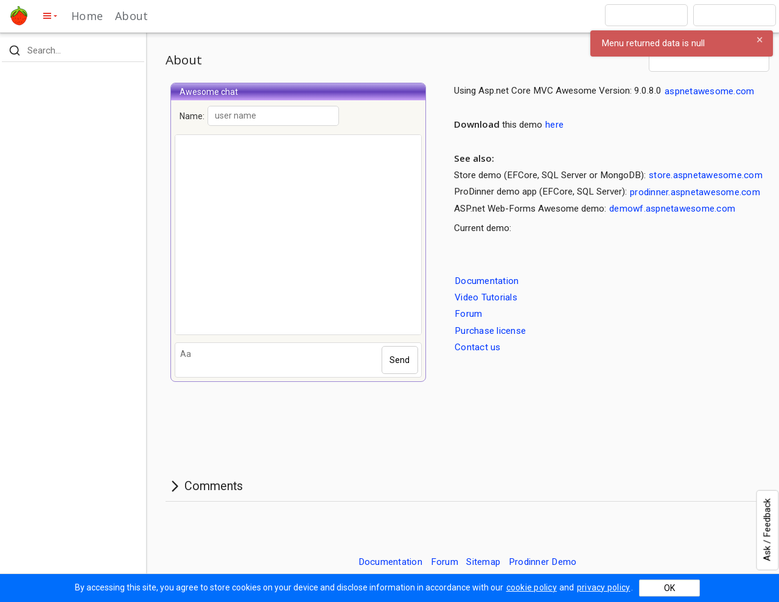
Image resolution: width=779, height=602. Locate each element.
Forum (468, 313)
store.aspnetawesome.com (706, 175)
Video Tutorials (486, 297)
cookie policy (531, 587)
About (131, 16)
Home (87, 16)
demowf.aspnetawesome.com (672, 208)
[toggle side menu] (49, 15)
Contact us (478, 347)
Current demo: (482, 228)
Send (400, 360)
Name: (259, 116)
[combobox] (646, 15)
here (554, 124)
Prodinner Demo (543, 561)
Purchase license (490, 330)
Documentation (487, 280)
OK (669, 588)
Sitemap (483, 561)
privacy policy (604, 587)
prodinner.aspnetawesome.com (695, 191)
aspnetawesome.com (709, 90)
